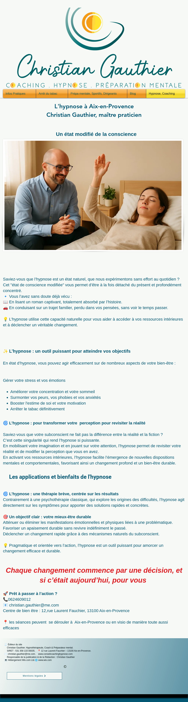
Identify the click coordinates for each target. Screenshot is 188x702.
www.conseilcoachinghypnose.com (55, 654)
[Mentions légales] (34, 676)
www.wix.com (45, 660)
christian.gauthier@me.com (21, 654)
